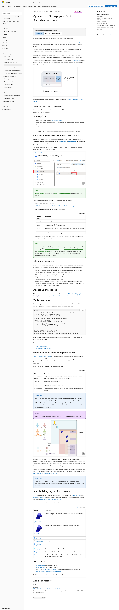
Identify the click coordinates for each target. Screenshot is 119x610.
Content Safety (39, 541)
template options (72, 141)
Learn (35, 11)
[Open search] (111, 2)
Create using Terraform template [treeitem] (12, 70)
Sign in (115, 2)
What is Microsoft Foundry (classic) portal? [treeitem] (11, 22)
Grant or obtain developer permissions (106, 25)
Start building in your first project (105, 27)
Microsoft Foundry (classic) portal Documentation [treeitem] (11, 17)
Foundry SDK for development (41, 296)
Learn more (66, 574)
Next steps (99, 29)
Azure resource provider (52, 249)
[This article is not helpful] (110, 35)
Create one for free (56, 120)
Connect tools (40, 567)
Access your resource (102, 23)
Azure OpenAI (39, 538)
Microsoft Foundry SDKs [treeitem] (10, 31)
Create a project (40, 565)
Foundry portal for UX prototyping (71, 294)
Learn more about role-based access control (45, 473)
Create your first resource (103, 14)
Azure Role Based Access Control (42, 356)
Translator (38, 555)
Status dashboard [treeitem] (8, 87)
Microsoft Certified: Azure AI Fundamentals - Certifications (47, 589)
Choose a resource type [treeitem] (9, 59)
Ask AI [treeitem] (5, 34)
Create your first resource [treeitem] (11, 65)
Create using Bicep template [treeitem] (12, 67)
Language (38, 549)
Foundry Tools (58, 11)
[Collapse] (22, 10)
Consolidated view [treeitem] (8, 84)
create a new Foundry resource (62, 193)
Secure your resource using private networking (48, 571)
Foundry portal (39, 193)
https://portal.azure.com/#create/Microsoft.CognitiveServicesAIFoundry (55, 206)
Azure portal (62, 141)
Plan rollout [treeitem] (7, 56)
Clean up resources (101, 21)
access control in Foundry (49, 569)
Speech (37, 552)
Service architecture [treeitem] (9, 98)
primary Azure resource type (73, 42)
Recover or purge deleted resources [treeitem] (13, 73)
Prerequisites (100, 16)
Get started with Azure (111, 6)
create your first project (39, 497)
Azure (40, 11)
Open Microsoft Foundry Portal (95, 6)
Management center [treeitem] (9, 81)
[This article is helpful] (109, 35)
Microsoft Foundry (48, 11)
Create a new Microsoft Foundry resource (104, 19)
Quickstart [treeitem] (6, 28)
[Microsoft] (3, 2)
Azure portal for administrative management (64, 296)
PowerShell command (77, 249)
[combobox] (12, 13)
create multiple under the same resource (50, 499)
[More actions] (84, 11)
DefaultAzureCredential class (43, 348)
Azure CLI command (43, 251)
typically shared (75, 60)
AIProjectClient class (41, 346)
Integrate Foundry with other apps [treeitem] (12, 95)
